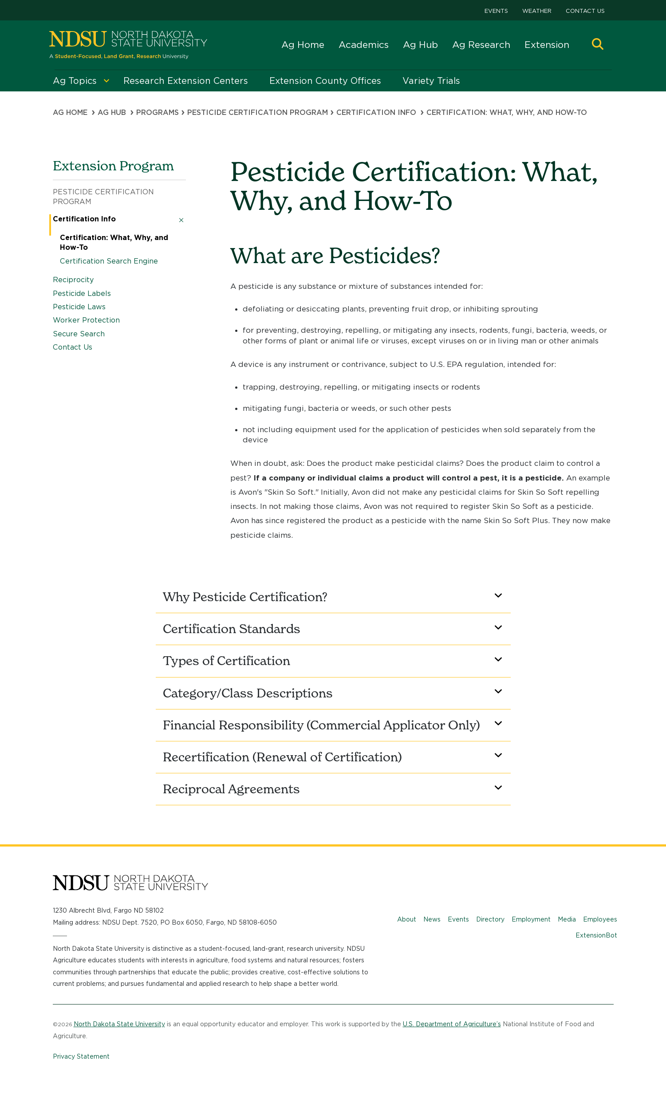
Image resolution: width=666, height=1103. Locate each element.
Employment (531, 919)
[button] (597, 45)
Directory (490, 919)
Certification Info (376, 112)
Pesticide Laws (79, 307)
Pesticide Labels (82, 293)
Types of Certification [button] (334, 660)
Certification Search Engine (109, 261)
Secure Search (79, 334)
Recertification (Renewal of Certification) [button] (334, 756)
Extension (546, 44)
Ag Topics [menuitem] (75, 80)
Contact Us (585, 11)
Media (567, 919)
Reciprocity (73, 280)
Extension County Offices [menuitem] (325, 80)
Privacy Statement (81, 1056)
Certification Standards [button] (334, 628)
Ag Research (481, 44)
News (432, 919)
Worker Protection (86, 320)
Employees (600, 919)
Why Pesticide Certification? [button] (334, 596)
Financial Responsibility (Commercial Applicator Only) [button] (334, 725)
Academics (364, 44)
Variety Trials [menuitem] (431, 80)
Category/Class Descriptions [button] (334, 693)
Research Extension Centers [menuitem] (185, 80)
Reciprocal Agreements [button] (334, 788)
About (406, 919)
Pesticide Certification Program (103, 197)
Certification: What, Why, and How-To (114, 242)
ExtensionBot (596, 935)
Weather (537, 11)
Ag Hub (420, 44)
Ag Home (302, 44)
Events (496, 11)
